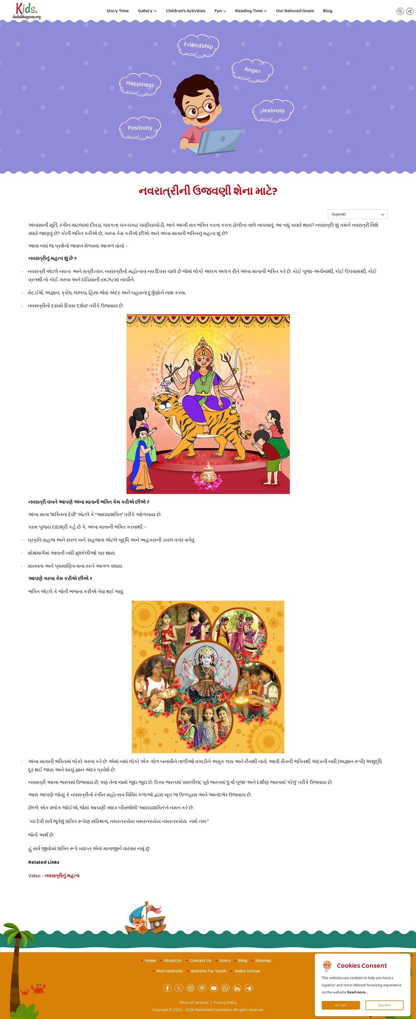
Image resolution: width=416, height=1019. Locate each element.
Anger (252, 70)
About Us (173, 960)
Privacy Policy (225, 1003)
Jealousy (273, 111)
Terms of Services (194, 1003)
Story (224, 960)
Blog (327, 11)
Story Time (117, 11)
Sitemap (263, 960)
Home (150, 960)
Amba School (247, 971)
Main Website (169, 971)
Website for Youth (209, 971)
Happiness (140, 84)
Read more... (357, 992)
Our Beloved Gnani (295, 11)
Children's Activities (186, 11)
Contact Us (200, 960)
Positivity (140, 128)
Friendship (198, 46)
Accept (341, 1005)
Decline (384, 1005)
